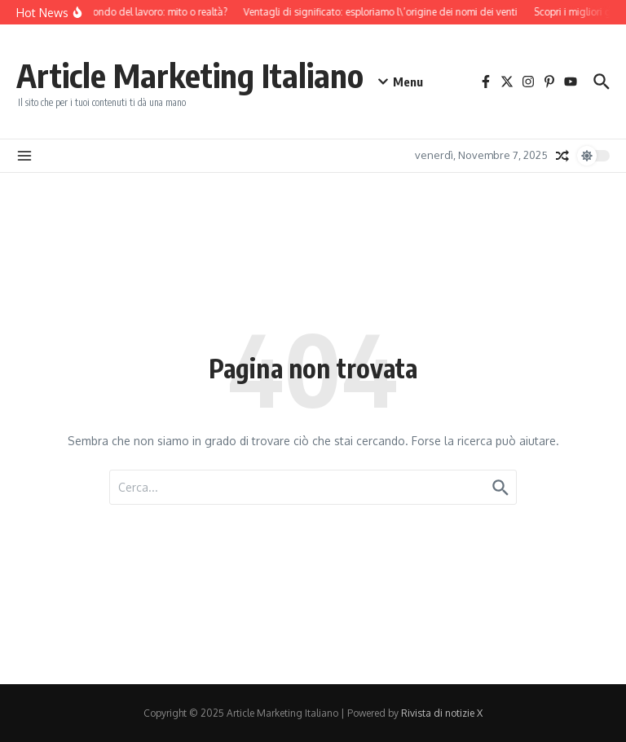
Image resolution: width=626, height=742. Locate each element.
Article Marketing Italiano (190, 75)
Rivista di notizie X (442, 713)
